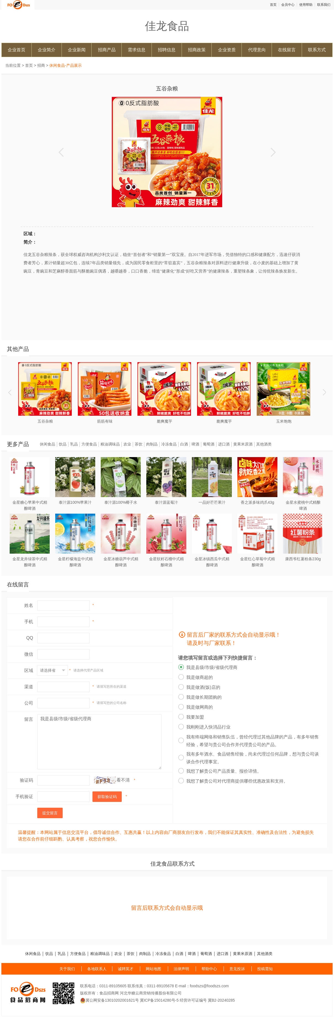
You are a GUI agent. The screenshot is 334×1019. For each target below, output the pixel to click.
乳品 (74, 444)
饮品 (63, 444)
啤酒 (195, 444)
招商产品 (107, 49)
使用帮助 (305, 5)
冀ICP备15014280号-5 (159, 1000)
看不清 (123, 780)
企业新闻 (77, 49)
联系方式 (317, 49)
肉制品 (152, 444)
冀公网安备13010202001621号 (109, 1000)
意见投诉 (237, 969)
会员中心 (288, 5)
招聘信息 (167, 49)
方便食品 (89, 444)
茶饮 (138, 444)
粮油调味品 (110, 444)
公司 (28, 703)
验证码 (26, 780)
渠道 (28, 686)
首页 (273, 5)
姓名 (28, 605)
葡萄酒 (208, 444)
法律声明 (181, 969)
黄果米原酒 (243, 444)
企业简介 (46, 49)
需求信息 (136, 49)
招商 (41, 65)
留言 (28, 719)
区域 (28, 670)
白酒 (184, 444)
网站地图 (153, 969)
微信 (28, 654)
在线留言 (287, 49)
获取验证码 (107, 796)
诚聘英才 (125, 969)
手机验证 (24, 796)
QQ (29, 638)
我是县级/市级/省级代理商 (99, 741)
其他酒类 (264, 444)
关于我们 (67, 969)
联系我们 (323, 5)
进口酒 (224, 444)
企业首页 (16, 49)
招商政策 (197, 49)
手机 (28, 621)
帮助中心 (209, 969)
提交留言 (50, 813)
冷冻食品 (169, 444)
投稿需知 (265, 969)
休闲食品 (47, 444)
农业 (127, 444)
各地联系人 (97, 969)
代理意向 (257, 49)
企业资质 (227, 49)
